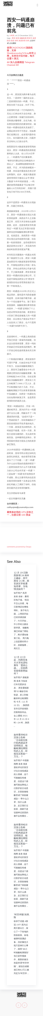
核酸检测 (23, 38)
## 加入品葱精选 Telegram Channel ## (21, 63)
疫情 (17, 38)
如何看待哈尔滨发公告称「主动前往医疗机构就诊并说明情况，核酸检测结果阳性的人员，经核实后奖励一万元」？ (21, 745)
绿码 (16, 41)
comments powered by (19, 547)
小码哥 (11, 35)
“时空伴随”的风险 (21, 916)
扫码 (27, 41)
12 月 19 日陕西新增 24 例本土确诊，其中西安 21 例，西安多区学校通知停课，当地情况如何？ (21, 580)
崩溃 (34, 38)
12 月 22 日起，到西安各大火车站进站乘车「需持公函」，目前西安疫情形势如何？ (21, 665)
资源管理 (22, 41)
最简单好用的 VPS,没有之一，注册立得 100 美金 (20, 513)
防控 (8, 41)
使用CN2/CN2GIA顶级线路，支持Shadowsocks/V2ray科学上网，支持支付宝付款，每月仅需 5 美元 (21, 53)
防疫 (12, 41)
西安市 (29, 38)
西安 (13, 38)
